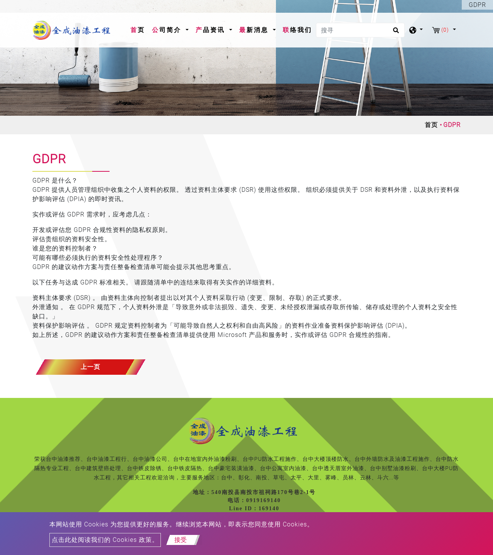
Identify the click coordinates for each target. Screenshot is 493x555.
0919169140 (263, 500)
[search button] (395, 33)
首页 (139, 29)
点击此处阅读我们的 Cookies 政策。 (105, 539)
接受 (180, 539)
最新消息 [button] (255, 30)
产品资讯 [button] (212, 30)
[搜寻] (360, 30)
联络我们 (297, 30)
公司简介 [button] (168, 30)
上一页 (90, 367)
